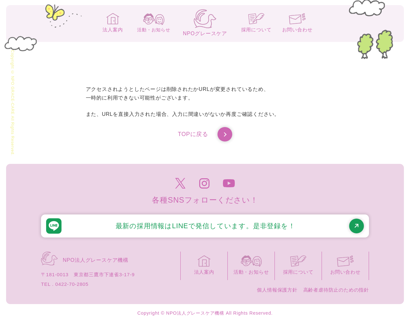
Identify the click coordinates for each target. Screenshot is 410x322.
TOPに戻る (205, 134)
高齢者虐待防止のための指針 (336, 290)
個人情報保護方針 (277, 290)
